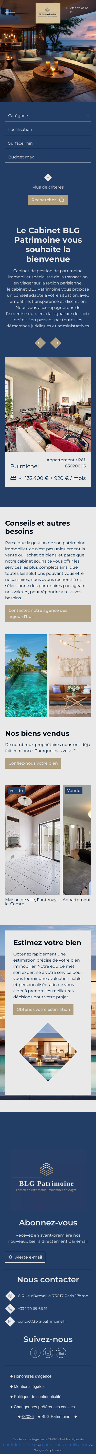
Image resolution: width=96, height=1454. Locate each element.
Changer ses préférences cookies (44, 1407)
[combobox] (48, 115)
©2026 (28, 1416)
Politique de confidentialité (37, 1397)
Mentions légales (29, 1386)
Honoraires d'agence (32, 1376)
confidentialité (18, 1444)
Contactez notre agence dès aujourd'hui (37, 613)
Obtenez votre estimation (43, 1009)
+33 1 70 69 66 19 (77, 10)
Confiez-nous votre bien (33, 763)
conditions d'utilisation (65, 1444)
